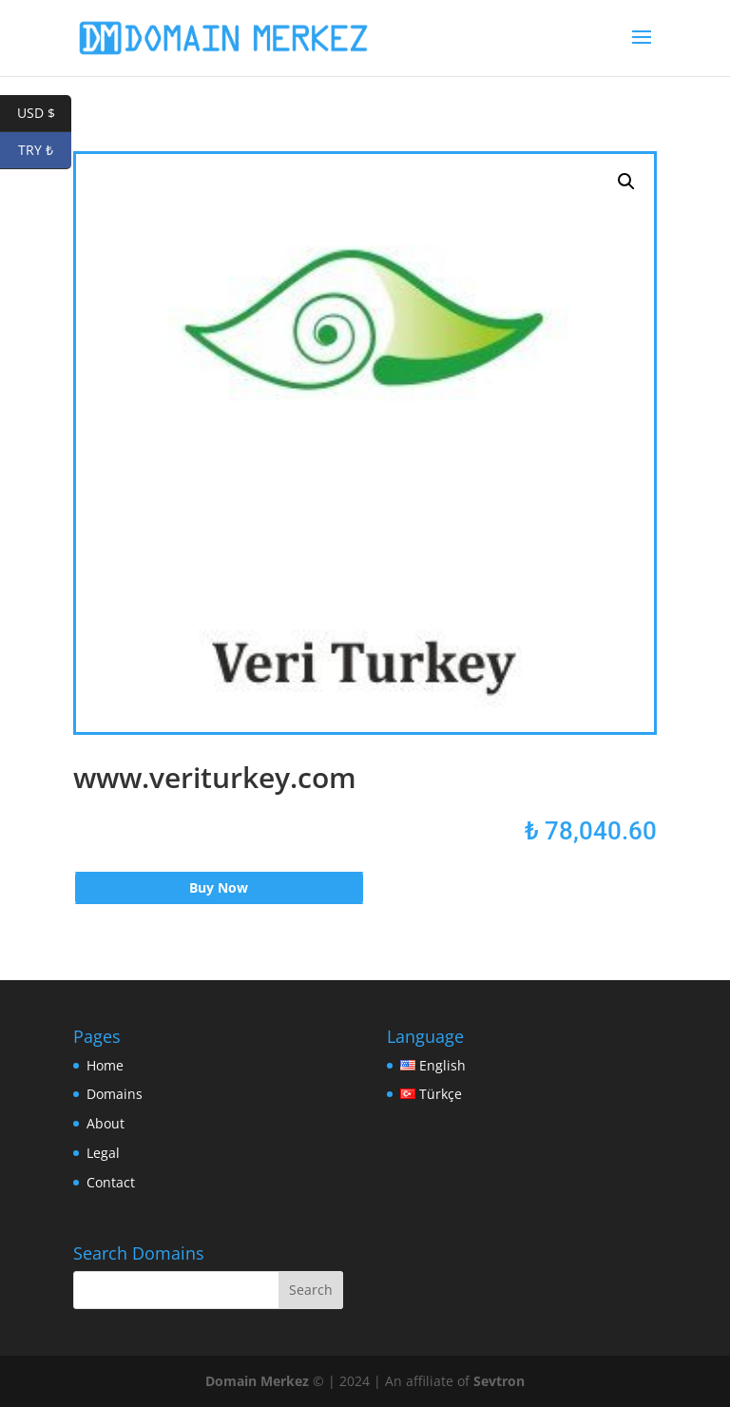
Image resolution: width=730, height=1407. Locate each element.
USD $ (44, 113)
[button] (626, 181)
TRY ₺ (44, 150)
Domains (114, 1094)
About (105, 1123)
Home (105, 1065)
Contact (110, 1182)
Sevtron (499, 1381)
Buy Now (218, 887)
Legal (103, 1153)
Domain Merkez (257, 1381)
